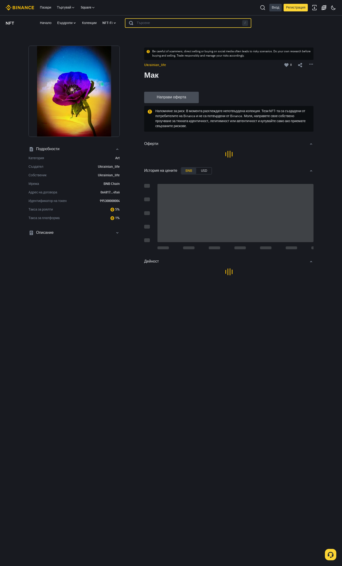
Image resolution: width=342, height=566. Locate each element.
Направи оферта (171, 97)
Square (88, 8)
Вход (275, 7)
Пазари (45, 7)
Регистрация (295, 7)
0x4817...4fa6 (110, 192)
